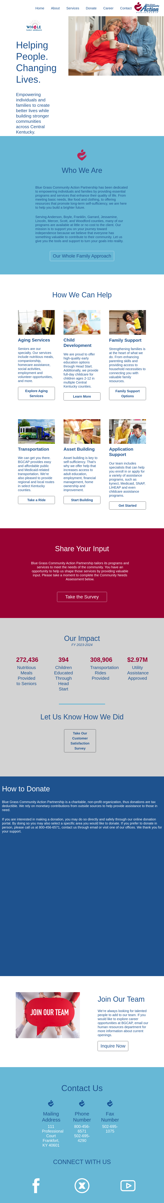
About (55, 8)
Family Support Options (127, 393)
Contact (126, 8)
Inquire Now (112, 1046)
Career (108, 8)
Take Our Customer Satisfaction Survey (80, 740)
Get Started (128, 505)
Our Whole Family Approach (82, 256)
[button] (74, 8)
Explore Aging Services (36, 393)
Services (72, 8)
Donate (91, 8)
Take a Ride (36, 500)
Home (39, 8)
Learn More (82, 396)
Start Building (82, 500)
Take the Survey (82, 596)
